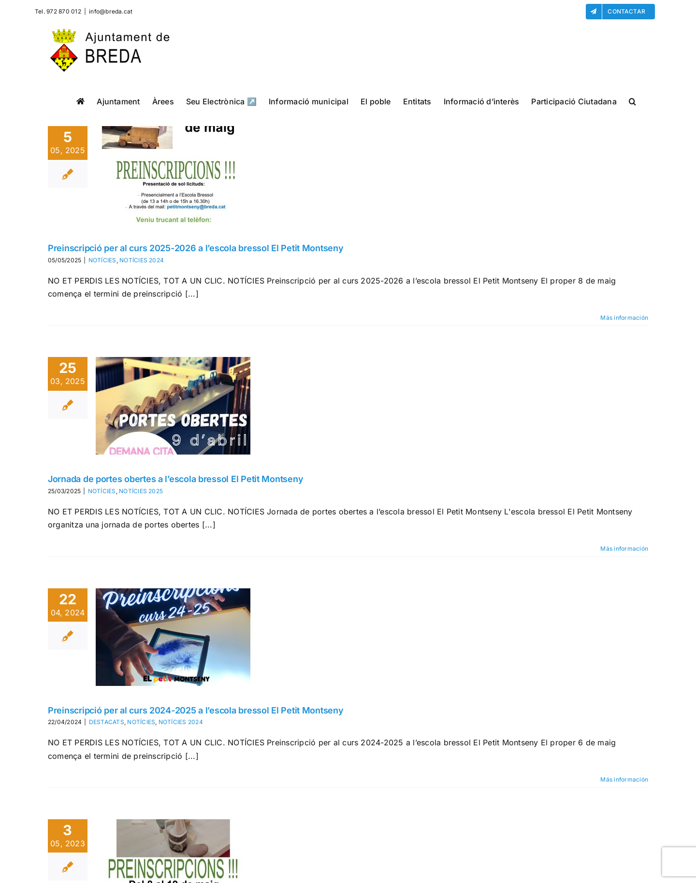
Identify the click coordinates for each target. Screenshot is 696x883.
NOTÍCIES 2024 (141, 260)
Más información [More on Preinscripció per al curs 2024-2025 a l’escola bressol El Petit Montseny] (624, 779)
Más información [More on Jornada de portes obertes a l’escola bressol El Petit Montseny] (624, 548)
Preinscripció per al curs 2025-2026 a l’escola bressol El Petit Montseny (196, 248)
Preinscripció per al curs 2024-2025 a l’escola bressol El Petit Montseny (196, 710)
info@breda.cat (110, 11)
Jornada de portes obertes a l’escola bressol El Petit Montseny (175, 479)
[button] (632, 101)
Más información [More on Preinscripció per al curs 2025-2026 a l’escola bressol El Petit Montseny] (624, 317)
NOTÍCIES (102, 260)
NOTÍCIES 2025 (141, 491)
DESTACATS (106, 722)
